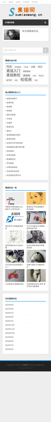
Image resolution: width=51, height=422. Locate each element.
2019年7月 (9, 345)
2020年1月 (9, 321)
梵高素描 (10, 163)
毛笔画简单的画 (13, 171)
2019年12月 (10, 325)
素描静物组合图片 (14, 135)
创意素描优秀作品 (14, 175)
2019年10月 (10, 333)
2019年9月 (9, 337)
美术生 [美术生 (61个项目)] (41, 76)
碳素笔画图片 (12, 99)
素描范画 (10, 127)
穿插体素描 (11, 155)
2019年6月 (9, 349)
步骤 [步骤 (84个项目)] (33, 67)
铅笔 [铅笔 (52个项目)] (16, 80)
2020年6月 (9, 317)
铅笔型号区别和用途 (15, 143)
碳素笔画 (10, 103)
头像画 (9, 123)
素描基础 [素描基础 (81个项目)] (26, 71)
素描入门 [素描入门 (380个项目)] (13, 71)
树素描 (9, 111)
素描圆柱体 (11, 159)
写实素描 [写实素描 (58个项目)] (18, 67)
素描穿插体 (11, 139)
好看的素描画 (12, 167)
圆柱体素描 (11, 115)
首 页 (4, 2)
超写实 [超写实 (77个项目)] (9, 80)
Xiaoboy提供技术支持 (25, 368)
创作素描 (35, 2)
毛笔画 (9, 119)
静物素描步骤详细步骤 (15, 147)
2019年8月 (9, 341)
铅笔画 (18, 2)
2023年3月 (9, 305)
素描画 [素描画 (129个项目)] (26, 75)
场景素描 (10, 151)
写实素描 (26, 2)
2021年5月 (9, 309)
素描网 (9, 107)
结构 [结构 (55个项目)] (34, 75)
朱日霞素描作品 (30, 31)
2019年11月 (10, 329)
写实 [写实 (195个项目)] (9, 66)
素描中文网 (40, 365)
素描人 (9, 131)
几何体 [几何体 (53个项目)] (26, 67)
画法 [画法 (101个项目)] (40, 67)
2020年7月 (9, 313)
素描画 (11, 2)
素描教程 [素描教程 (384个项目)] (13, 75)
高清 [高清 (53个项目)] (36, 80)
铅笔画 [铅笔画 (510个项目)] (26, 79)
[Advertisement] (25, 396)
